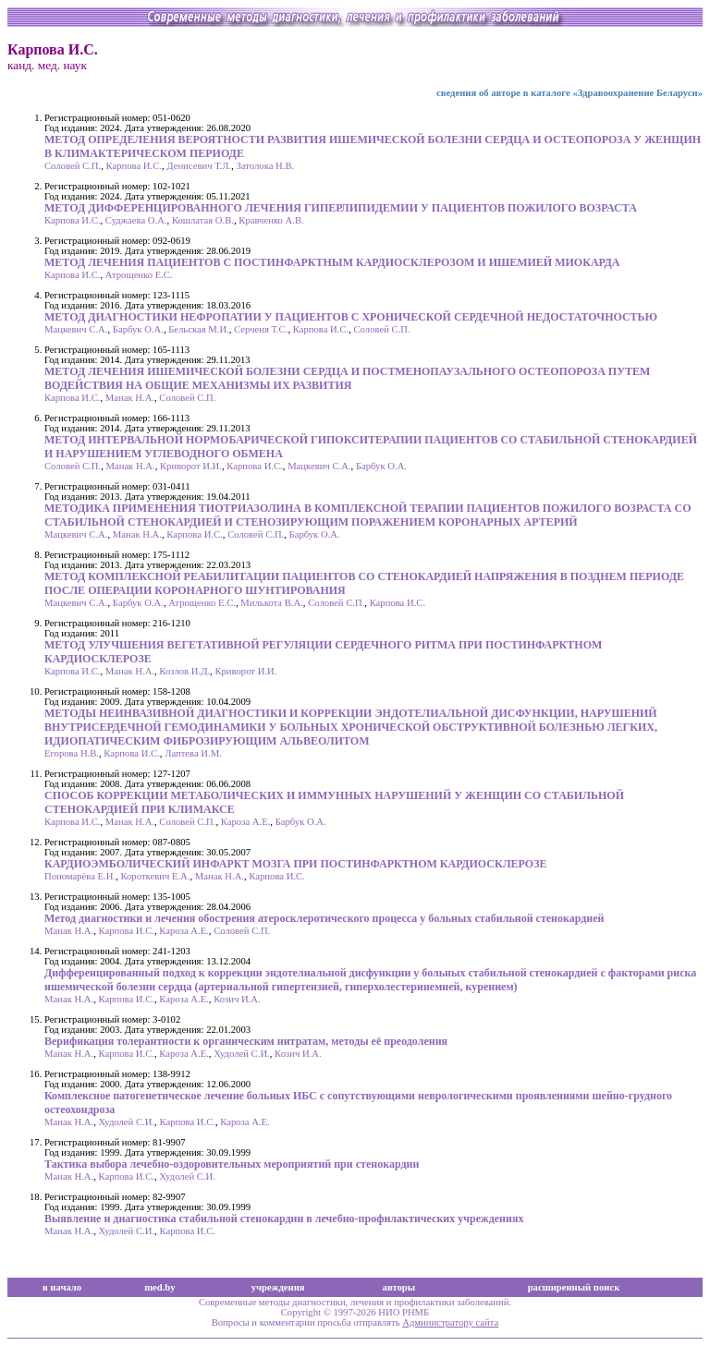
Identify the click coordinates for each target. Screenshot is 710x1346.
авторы (399, 1287)
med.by (159, 1287)
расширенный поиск (574, 1287)
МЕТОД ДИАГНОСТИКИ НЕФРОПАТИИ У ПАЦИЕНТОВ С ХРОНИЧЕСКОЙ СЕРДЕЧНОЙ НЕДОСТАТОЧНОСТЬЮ (350, 316)
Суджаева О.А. (136, 220)
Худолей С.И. (242, 1054)
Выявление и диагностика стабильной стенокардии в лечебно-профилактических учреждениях (283, 1218)
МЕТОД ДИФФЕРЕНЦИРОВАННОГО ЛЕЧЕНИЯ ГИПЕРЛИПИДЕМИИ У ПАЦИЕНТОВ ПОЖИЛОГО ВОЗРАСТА (340, 207)
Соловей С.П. (72, 166)
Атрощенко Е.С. (139, 275)
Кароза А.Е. (246, 822)
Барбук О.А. (138, 329)
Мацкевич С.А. (75, 329)
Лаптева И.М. (193, 753)
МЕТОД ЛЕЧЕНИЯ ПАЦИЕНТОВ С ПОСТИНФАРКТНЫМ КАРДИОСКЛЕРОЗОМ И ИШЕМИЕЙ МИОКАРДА (332, 262)
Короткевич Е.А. (155, 876)
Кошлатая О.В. (203, 220)
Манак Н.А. (129, 398)
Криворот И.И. (191, 466)
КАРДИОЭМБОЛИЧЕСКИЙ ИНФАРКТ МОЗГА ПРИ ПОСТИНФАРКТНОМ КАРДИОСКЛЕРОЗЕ (295, 863)
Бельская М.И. (198, 329)
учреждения (278, 1287)
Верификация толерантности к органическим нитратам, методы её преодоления (245, 1041)
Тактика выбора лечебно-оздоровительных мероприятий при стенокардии (231, 1164)
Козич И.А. (237, 999)
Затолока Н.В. (266, 166)
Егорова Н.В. (71, 753)
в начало (62, 1287)
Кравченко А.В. (271, 220)
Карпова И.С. (133, 166)
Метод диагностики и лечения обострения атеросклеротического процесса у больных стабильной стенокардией (324, 918)
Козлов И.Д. (184, 671)
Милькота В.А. (271, 603)
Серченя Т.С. (261, 329)
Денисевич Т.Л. (198, 166)
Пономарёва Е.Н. (80, 876)
